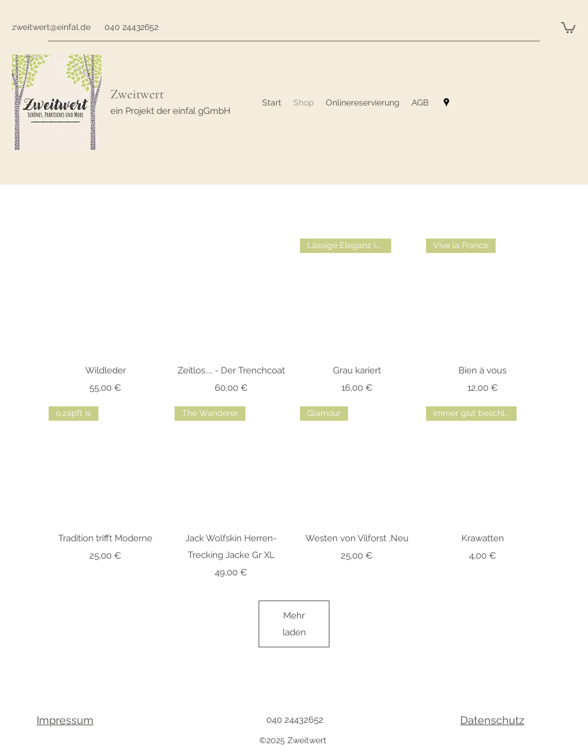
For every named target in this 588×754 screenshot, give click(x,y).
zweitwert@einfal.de (51, 27)
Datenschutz (492, 720)
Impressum (65, 720)
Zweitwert (137, 94)
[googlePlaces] (446, 102)
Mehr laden (293, 624)
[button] (568, 27)
